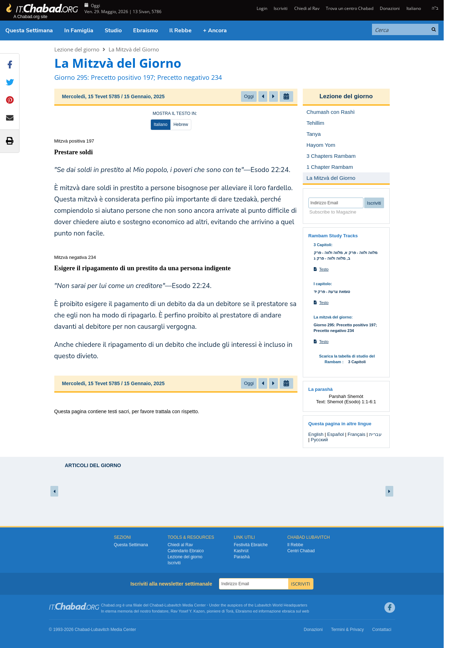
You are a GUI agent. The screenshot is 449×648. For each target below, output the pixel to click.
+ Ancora (215, 30)
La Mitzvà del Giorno (134, 49)
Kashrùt (241, 550)
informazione (269, 611)
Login (261, 8)
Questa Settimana (29, 30)
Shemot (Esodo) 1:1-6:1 (351, 401)
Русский (319, 439)
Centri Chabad (300, 550)
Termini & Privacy (347, 629)
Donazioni (390, 8)
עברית (375, 434)
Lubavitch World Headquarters (280, 605)
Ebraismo (145, 30)
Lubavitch (173, 605)
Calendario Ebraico (186, 550)
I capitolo (322, 284)
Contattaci (381, 629)
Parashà (242, 556)
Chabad (156, 605)
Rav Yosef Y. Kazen (188, 611)
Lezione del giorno (76, 49)
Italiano (413, 8)
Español (335, 434)
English (316, 434)
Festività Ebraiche (251, 544)
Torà (229, 611)
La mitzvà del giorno (332, 317)
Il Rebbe (180, 30)
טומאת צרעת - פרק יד (332, 291)
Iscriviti (281, 8)
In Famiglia (78, 30)
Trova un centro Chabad (349, 8)
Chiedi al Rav (306, 8)
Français (356, 434)
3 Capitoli (323, 245)
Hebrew (181, 124)
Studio (113, 30)
